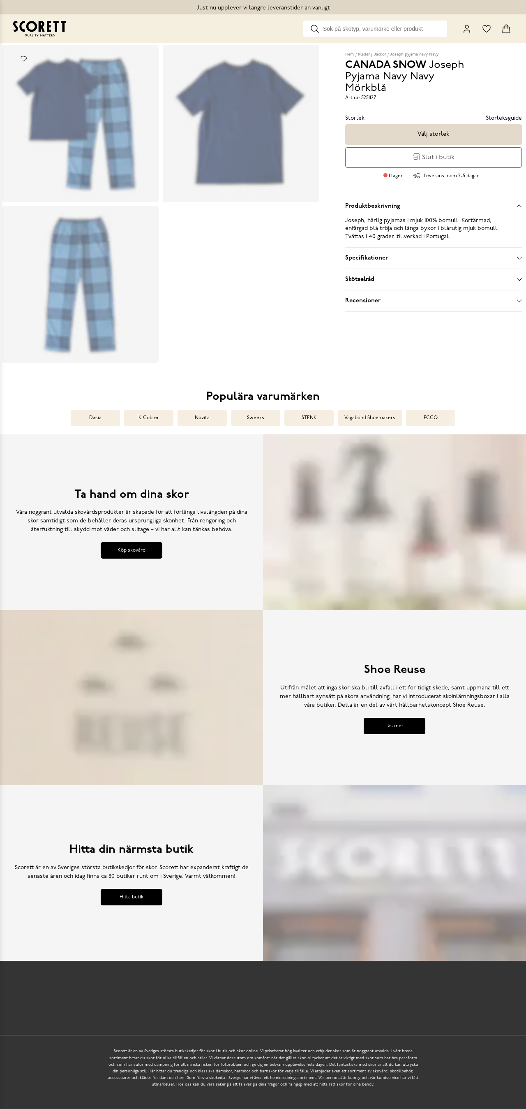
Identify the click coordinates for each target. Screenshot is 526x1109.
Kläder (364, 54)
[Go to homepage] (40, 29)
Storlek (355, 118)
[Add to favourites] (24, 58)
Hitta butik (131, 897)
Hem (349, 54)
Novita (202, 417)
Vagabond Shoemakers (369, 417)
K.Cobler (148, 417)
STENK (309, 417)
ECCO (431, 417)
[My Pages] (466, 28)
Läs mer (394, 726)
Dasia (95, 417)
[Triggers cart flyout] (506, 28)
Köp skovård (131, 550)
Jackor (380, 54)
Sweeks (255, 417)
